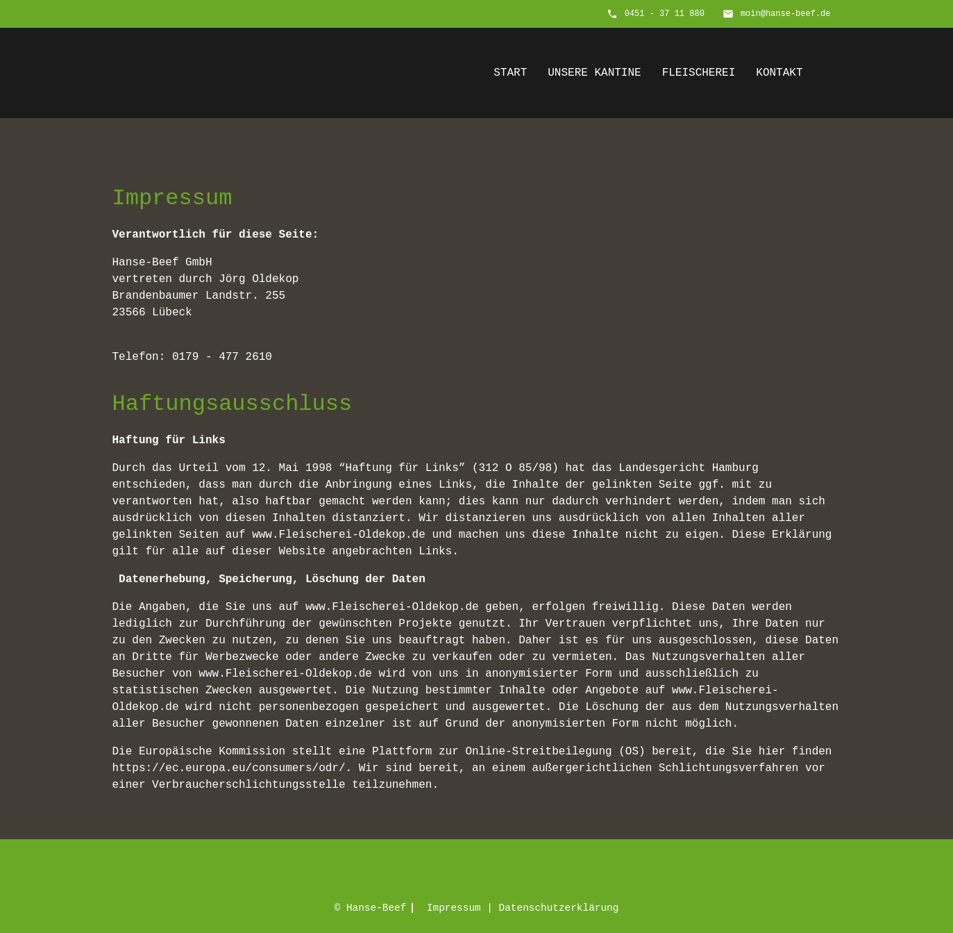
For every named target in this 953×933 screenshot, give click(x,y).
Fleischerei (699, 73)
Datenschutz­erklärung (559, 908)
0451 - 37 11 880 (665, 14)
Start (510, 73)
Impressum (454, 908)
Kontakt (779, 73)
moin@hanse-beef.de (786, 14)
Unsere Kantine (594, 73)
